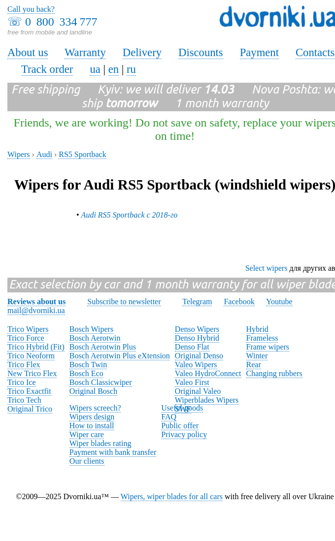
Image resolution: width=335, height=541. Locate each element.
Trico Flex (23, 364)
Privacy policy (184, 434)
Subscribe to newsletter (124, 301)
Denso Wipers (197, 329)
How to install (91, 425)
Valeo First (192, 382)
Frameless (262, 338)
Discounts (200, 52)
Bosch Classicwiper (100, 382)
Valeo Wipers (196, 364)
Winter (257, 355)
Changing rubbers (274, 373)
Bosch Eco (86, 373)
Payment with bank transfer (112, 452)
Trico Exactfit (29, 391)
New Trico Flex (32, 373)
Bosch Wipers (91, 329)
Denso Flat (192, 347)
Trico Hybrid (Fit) (36, 347)
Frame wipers (268, 347)
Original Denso (199, 355)
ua (95, 69)
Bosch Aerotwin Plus (102, 347)
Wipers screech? (95, 408)
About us (27, 52)
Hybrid (257, 329)
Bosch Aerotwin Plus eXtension (119, 355)
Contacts (315, 52)
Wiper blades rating (100, 443)
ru (131, 69)
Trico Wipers (27, 329)
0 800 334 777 (61, 21)
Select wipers (266, 268)
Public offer (180, 425)
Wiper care (86, 434)
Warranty (85, 52)
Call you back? (31, 9)
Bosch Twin (88, 364)
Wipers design (91, 417)
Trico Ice (21, 382)
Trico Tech (24, 400)
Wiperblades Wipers (206, 400)
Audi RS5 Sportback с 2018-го (129, 215)
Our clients (86, 461)
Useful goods (182, 408)
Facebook (239, 301)
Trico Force (25, 338)
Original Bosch (93, 391)
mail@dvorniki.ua (36, 310)
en (113, 69)
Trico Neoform (31, 355)
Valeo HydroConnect (208, 373)
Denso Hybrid (197, 338)
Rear (253, 364)
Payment (259, 52)
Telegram (197, 301)
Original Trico (29, 409)
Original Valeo (198, 391)
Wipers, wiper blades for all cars (172, 496)
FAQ (168, 417)
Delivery (142, 52)
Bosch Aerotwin (95, 338)
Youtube (279, 301)
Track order (47, 69)
